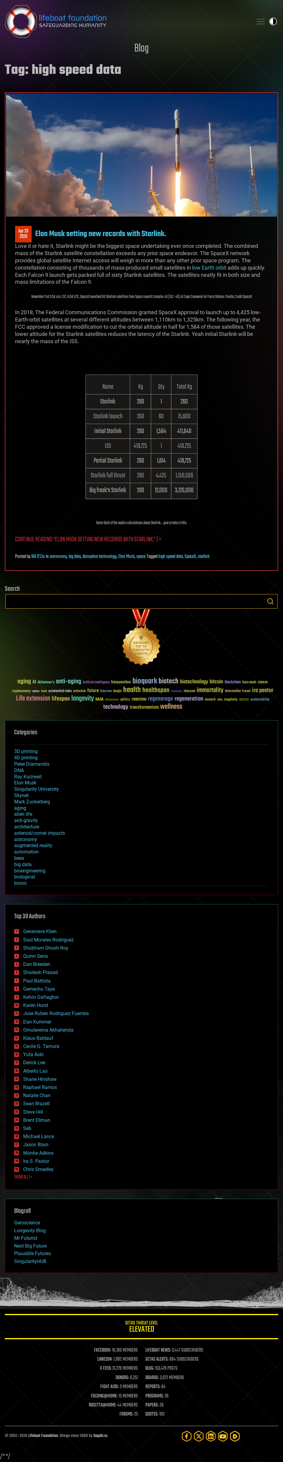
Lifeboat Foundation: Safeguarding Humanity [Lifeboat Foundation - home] (126, 21)
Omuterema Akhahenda (48, 1030)
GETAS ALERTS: (157, 1359)
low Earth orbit (209, 267)
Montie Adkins (38, 1153)
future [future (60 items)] (93, 691)
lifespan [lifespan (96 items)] (61, 698)
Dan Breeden (36, 964)
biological (24, 877)
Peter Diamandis (31, 764)
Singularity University (36, 789)
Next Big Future (30, 1246)
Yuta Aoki (33, 1054)
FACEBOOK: (102, 1350)
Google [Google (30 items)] (117, 691)
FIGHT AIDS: (109, 1387)
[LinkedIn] (211, 1436)
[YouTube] (223, 1436)
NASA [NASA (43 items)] (99, 699)
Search (270, 601)
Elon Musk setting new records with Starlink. (100, 234)
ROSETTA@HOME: (103, 1405)
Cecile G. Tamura (41, 1046)
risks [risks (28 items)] (219, 699)
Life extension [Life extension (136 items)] (33, 699)
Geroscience (27, 1223)
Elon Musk (126, 557)
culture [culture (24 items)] (35, 691)
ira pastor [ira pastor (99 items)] (262, 690)
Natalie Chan (37, 1095)
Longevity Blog (30, 1230)
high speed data (170, 557)
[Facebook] (186, 1436)
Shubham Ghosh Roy (45, 948)
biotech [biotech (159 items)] (169, 681)
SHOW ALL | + (23, 1177)
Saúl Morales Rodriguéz (48, 940)
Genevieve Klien (40, 931)
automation (26, 852)
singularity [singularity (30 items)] (231, 700)
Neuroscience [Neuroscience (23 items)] (112, 700)
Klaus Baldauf (38, 1038)
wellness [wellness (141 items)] (171, 707)
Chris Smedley (38, 1169)
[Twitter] (199, 1436)
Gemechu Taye (39, 989)
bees (19, 858)
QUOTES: (151, 1414)
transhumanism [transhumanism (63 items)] (144, 707)
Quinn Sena (35, 956)
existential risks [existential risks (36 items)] (60, 691)
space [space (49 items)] (244, 699)
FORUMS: (126, 1414)
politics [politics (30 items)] (125, 700)
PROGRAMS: (154, 1396)
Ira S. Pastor (36, 1161)
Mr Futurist (25, 1238)
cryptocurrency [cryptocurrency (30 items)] (21, 691)
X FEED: (105, 1368)
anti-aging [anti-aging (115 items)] (68, 681)
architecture (26, 827)
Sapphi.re (100, 1435)
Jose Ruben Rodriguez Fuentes (56, 1013)
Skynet (21, 795)
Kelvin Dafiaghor (41, 997)
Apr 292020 (23, 234)
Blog (141, 48)
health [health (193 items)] (132, 690)
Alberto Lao (35, 1071)
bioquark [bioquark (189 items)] (144, 681)
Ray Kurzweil (28, 777)
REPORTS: (152, 1387)
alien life (23, 814)
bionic (20, 883)
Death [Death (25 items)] (44, 691)
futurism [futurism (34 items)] (106, 691)
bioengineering (29, 871)
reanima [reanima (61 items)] (139, 699)
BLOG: (149, 1368)
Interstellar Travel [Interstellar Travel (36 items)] (237, 691)
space (140, 557)
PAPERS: (152, 1405)
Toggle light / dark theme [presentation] (273, 21)
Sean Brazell (36, 1103)
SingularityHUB (30, 1261)
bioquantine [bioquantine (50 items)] (121, 682)
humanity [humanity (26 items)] (176, 691)
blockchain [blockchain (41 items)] (233, 682)
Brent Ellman (36, 1120)
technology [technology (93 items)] (115, 707)
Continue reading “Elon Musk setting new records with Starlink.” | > (88, 539)
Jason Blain (35, 1144)
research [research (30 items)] (210, 700)
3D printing (26, 751)
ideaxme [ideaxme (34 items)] (189, 691)
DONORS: (122, 1378)
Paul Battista (37, 981)
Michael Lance (38, 1136)
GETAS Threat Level (141, 1327)
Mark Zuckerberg (32, 802)
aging (20, 808)
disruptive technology (99, 557)
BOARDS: (152, 1378)
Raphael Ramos (40, 1087)
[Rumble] (235, 1436)
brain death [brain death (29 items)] (249, 683)
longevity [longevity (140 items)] (82, 699)
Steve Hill (33, 1112)
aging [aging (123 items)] (24, 681)
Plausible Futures (32, 1253)
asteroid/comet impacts (39, 833)
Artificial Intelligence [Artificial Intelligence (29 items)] (96, 683)
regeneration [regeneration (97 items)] (189, 698)
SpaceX (190, 557)
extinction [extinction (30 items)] (79, 691)
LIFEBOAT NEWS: (158, 1350)
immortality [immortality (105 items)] (210, 690)
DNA (19, 770)
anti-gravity (26, 820)
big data (75, 557)
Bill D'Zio (38, 557)
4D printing (26, 758)
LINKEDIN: (104, 1359)
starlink (204, 557)
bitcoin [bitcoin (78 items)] (216, 682)
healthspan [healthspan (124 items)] (155, 690)
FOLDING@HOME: (104, 1396)
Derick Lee (34, 1062)
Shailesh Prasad (40, 972)
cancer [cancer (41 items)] (263, 682)
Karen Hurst (35, 1005)
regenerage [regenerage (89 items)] (160, 699)
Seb (27, 1128)
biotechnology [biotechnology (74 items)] (194, 682)
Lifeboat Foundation (43, 1435)
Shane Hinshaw (40, 1079)
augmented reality (33, 845)
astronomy (58, 557)
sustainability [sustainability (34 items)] (259, 700)
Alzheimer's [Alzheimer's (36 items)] (46, 682)
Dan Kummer (37, 1022)
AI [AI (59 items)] (34, 682)
